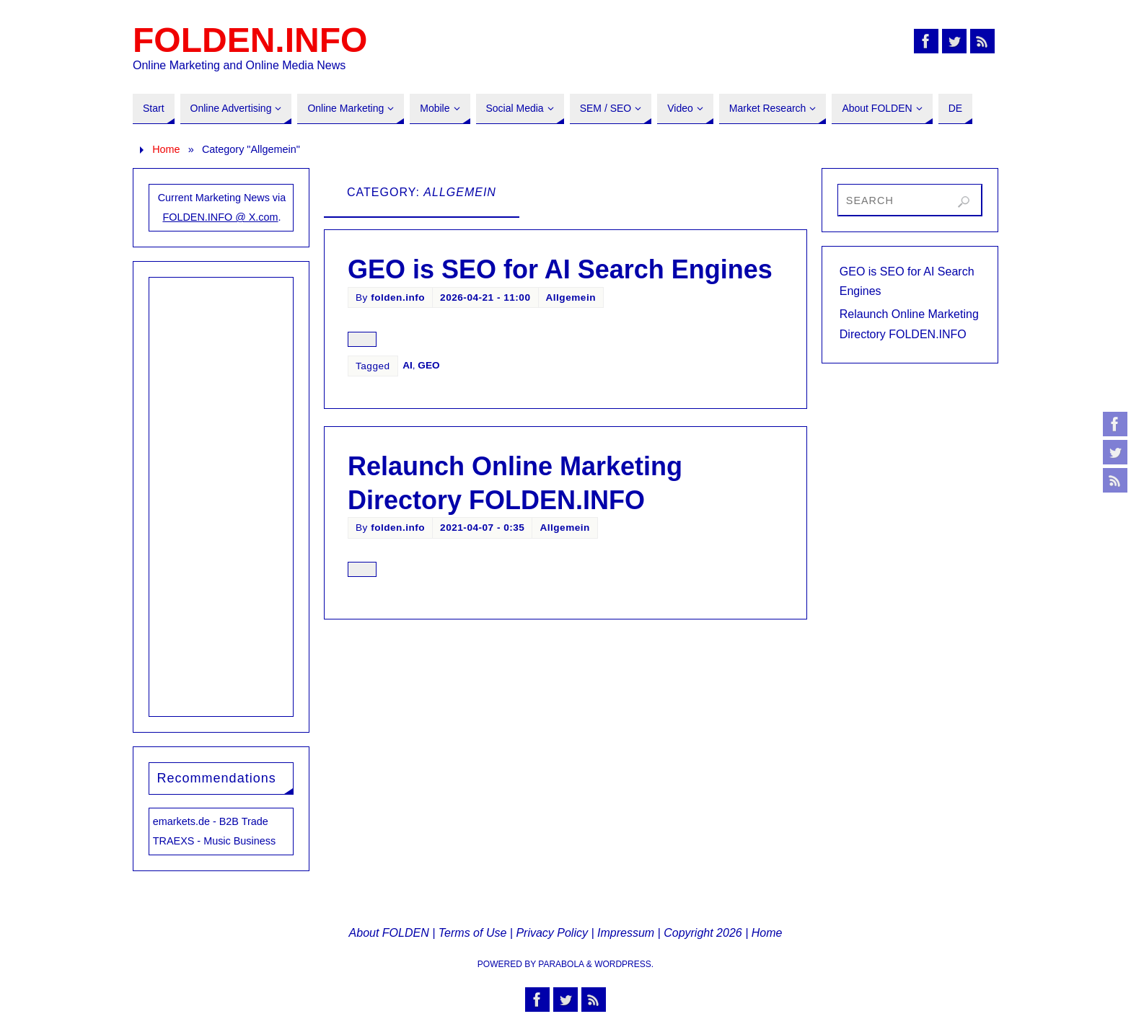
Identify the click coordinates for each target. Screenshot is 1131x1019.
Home (166, 149)
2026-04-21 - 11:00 (485, 297)
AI (407, 365)
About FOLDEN (389, 933)
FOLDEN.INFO (250, 40)
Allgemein (571, 297)
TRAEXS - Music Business (214, 841)
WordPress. (623, 964)
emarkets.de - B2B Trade (210, 821)
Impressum (625, 933)
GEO (428, 365)
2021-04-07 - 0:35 (482, 527)
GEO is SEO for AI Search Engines (560, 269)
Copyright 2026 (703, 933)
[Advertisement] (221, 494)
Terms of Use (473, 933)
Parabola (561, 964)
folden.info (398, 297)
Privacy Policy (552, 933)
